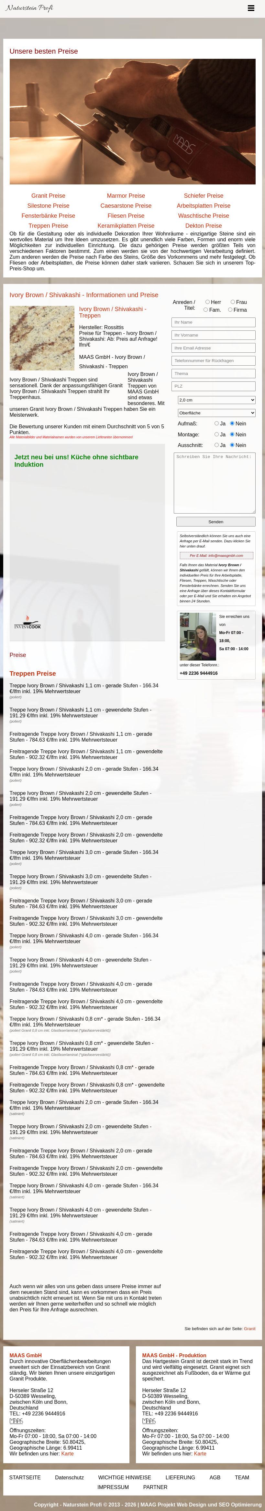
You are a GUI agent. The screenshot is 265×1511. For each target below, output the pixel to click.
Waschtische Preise (203, 216)
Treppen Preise (48, 226)
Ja (220, 423)
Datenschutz (69, 1477)
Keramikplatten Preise (125, 226)
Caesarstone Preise (125, 206)
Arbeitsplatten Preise (203, 206)
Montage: (189, 434)
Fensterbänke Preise (48, 216)
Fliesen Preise (125, 216)
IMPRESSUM (113, 1487)
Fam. (212, 310)
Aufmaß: (187, 423)
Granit (249, 1328)
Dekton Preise (203, 226)
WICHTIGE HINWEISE (124, 1477)
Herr (213, 302)
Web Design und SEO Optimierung (219, 1504)
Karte (67, 1453)
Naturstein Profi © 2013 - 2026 (99, 1504)
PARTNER (155, 1487)
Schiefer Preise (203, 196)
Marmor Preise (126, 196)
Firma (237, 310)
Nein (238, 423)
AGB (215, 1477)
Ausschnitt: (190, 445)
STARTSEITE (25, 1477)
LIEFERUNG (180, 1477)
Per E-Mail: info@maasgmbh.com (216, 556)
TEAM (242, 1477)
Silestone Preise (48, 206)
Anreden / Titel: (184, 305)
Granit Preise (48, 196)
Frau (239, 302)
